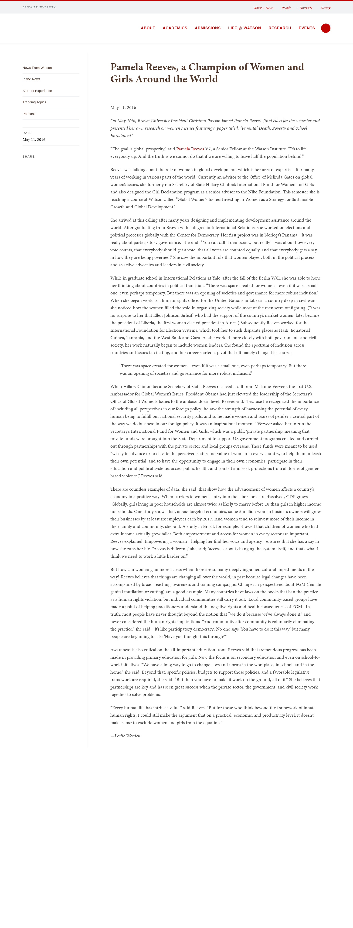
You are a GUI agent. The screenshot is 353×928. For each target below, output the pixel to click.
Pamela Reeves (190, 148)
